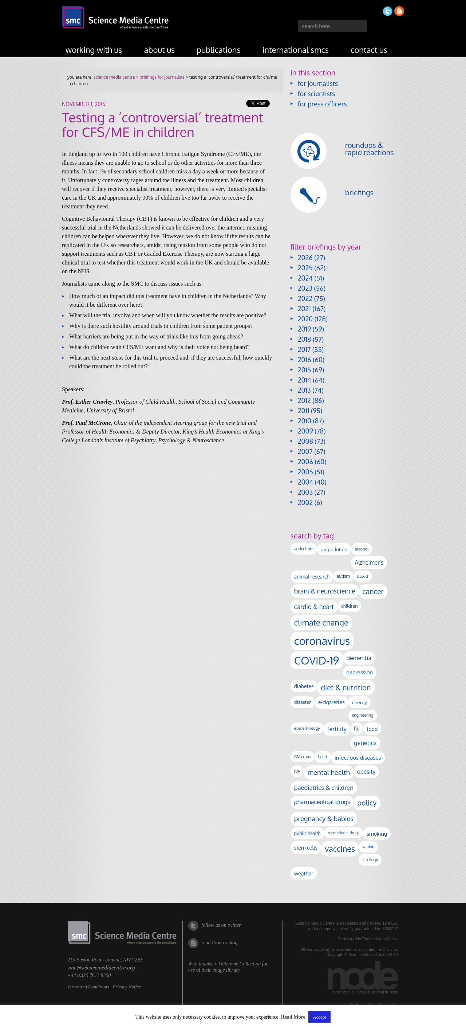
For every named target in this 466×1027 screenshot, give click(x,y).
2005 (305, 472)
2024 (305, 278)
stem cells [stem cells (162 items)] (305, 847)
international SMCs (295, 49)
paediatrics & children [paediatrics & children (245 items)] (324, 787)
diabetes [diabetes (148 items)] (303, 686)
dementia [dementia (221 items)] (359, 658)
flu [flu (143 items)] (357, 728)
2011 (303, 411)
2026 (305, 258)
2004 (305, 482)
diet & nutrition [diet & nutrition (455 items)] (346, 687)
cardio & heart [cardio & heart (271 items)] (314, 607)
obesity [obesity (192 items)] (366, 771)
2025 (305, 268)
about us (159, 49)
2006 (305, 462)
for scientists (316, 94)
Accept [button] (319, 1017)
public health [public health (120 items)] (307, 833)
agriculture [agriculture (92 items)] (304, 548)
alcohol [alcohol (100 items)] (361, 549)
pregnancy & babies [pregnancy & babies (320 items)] (324, 818)
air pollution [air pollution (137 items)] (334, 549)
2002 (305, 502)
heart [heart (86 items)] (322, 756)
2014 (304, 380)
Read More (293, 1017)
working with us (94, 49)
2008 (305, 441)
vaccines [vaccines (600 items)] (340, 849)
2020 (305, 319)
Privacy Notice (126, 986)
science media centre (114, 77)
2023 (305, 288)
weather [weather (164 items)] (303, 873)
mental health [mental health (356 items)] (329, 772)
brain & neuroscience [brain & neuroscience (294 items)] (324, 591)
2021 (304, 309)
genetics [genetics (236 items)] (365, 742)
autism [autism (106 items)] (343, 576)
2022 (305, 298)
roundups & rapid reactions (369, 148)
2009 (305, 431)
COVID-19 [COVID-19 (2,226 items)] (316, 660)
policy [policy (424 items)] (366, 802)
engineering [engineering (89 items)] (363, 715)
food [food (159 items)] (372, 728)
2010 (304, 421)
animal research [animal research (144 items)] (311, 576)
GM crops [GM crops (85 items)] (302, 756)
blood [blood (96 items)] (362, 576)
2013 (304, 390)
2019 (304, 329)
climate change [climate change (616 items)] (321, 622)
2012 (304, 400)
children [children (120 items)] (349, 606)
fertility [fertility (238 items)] (337, 729)
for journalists (318, 83)
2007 (305, 451)
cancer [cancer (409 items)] (373, 591)
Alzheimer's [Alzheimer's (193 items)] (369, 562)
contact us (369, 49)
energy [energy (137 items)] (359, 702)
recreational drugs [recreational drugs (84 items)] (343, 832)
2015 (304, 370)
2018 (304, 339)
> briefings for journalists (159, 77)
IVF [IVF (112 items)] (297, 771)
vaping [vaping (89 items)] (368, 846)
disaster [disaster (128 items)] (302, 702)
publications (219, 49)
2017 (304, 349)
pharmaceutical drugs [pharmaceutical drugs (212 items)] (322, 801)
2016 (304, 360)
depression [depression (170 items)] (360, 672)
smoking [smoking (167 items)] (377, 833)
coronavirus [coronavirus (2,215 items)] (322, 640)
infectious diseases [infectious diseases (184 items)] (358, 757)
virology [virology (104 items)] (370, 859)
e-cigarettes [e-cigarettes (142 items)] (331, 702)
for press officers (322, 104)
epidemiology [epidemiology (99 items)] (307, 728)
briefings (359, 192)
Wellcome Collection (239, 964)
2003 (305, 492)
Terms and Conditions (88, 986)
